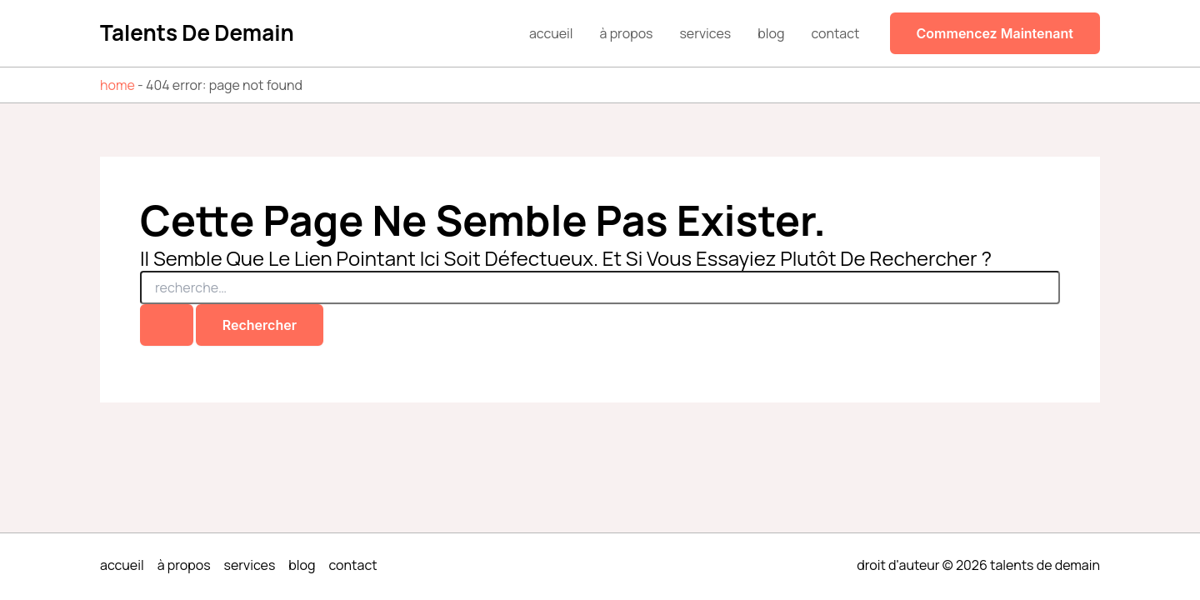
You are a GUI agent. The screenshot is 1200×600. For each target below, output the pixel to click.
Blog (771, 33)
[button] (995, 33)
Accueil (551, 33)
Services (705, 33)
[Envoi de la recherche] (166, 325)
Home (117, 85)
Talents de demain (197, 33)
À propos (626, 33)
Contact (835, 33)
